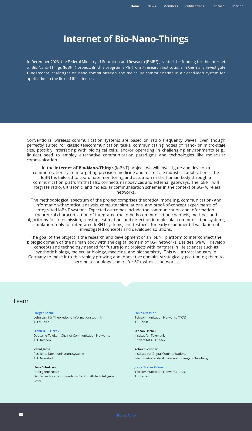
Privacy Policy (126, 415)
